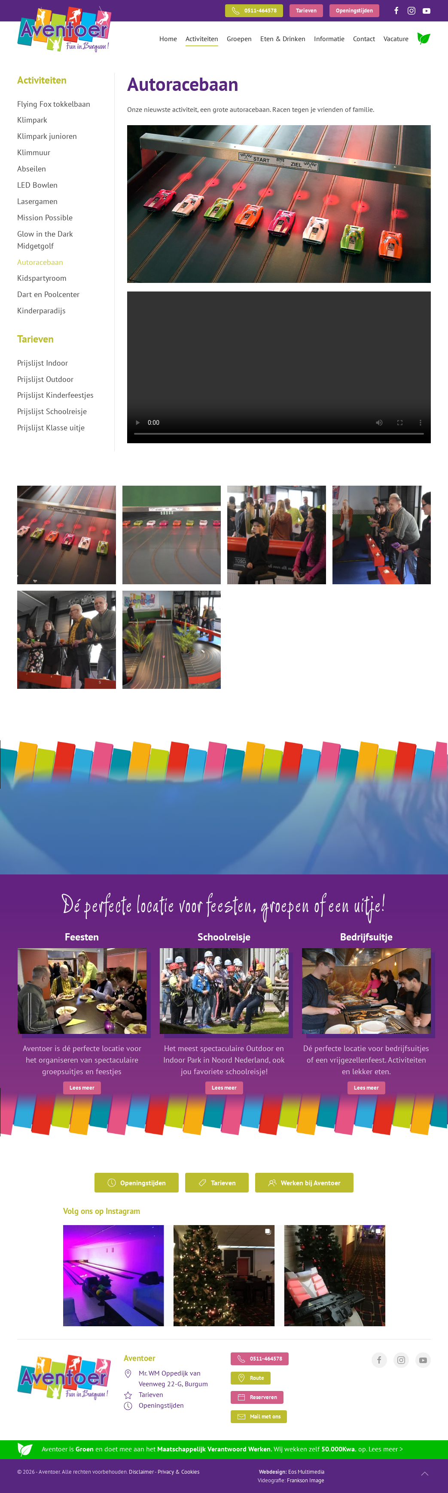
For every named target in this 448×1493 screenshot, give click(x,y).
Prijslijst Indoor (42, 363)
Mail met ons (258, 1416)
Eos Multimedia (306, 1471)
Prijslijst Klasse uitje (51, 428)
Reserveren (257, 1397)
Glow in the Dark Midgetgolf (45, 240)
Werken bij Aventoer (304, 1182)
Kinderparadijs (41, 310)
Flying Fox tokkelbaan (53, 104)
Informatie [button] (329, 38)
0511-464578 (254, 10)
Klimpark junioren (47, 136)
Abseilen (31, 169)
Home (168, 38)
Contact (364, 38)
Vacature (396, 38)
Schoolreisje (224, 936)
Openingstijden (354, 10)
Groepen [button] (239, 38)
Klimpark (32, 120)
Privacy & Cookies (178, 1471)
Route (250, 1378)
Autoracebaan (40, 262)
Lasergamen (37, 201)
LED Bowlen (37, 185)
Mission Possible (45, 217)
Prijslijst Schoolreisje (52, 411)
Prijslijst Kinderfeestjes (55, 395)
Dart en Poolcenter (48, 294)
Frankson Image (305, 1480)
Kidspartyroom (42, 278)
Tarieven (306, 10)
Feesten (82, 936)
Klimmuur (33, 152)
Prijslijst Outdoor (45, 379)
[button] (66, 535)
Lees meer (82, 1087)
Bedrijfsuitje (366, 936)
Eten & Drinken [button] (282, 38)
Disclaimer (141, 1471)
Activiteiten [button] (202, 38)
